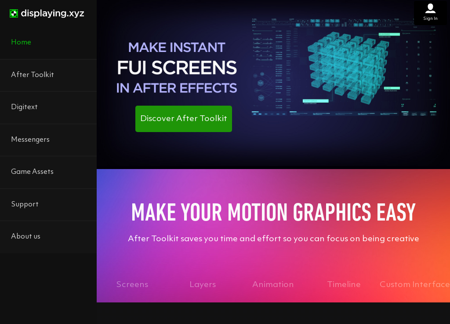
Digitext (24, 107)
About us (25, 236)
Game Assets (32, 172)
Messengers (30, 140)
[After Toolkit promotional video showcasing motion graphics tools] (273, 83)
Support (25, 204)
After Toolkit (32, 75)
